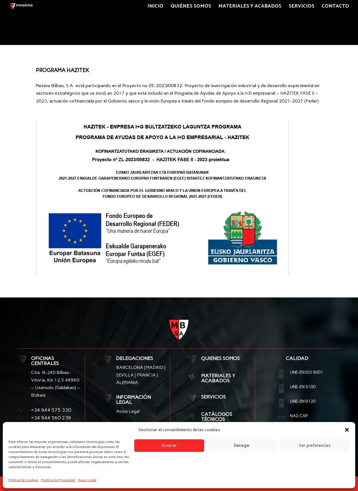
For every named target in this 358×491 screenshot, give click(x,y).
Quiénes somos (191, 7)
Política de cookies (23, 480)
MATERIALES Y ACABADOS (218, 378)
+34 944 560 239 (51, 418)
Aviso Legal (87, 480)
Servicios (301, 7)
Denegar (242, 445)
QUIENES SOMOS (220, 358)
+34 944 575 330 (51, 410)
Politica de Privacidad (58, 480)
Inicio (155, 7)
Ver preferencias (315, 445)
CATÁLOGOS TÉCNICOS (216, 416)
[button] (347, 430)
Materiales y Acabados (249, 7)
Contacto (335, 7)
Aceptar (169, 445)
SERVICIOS (213, 397)
